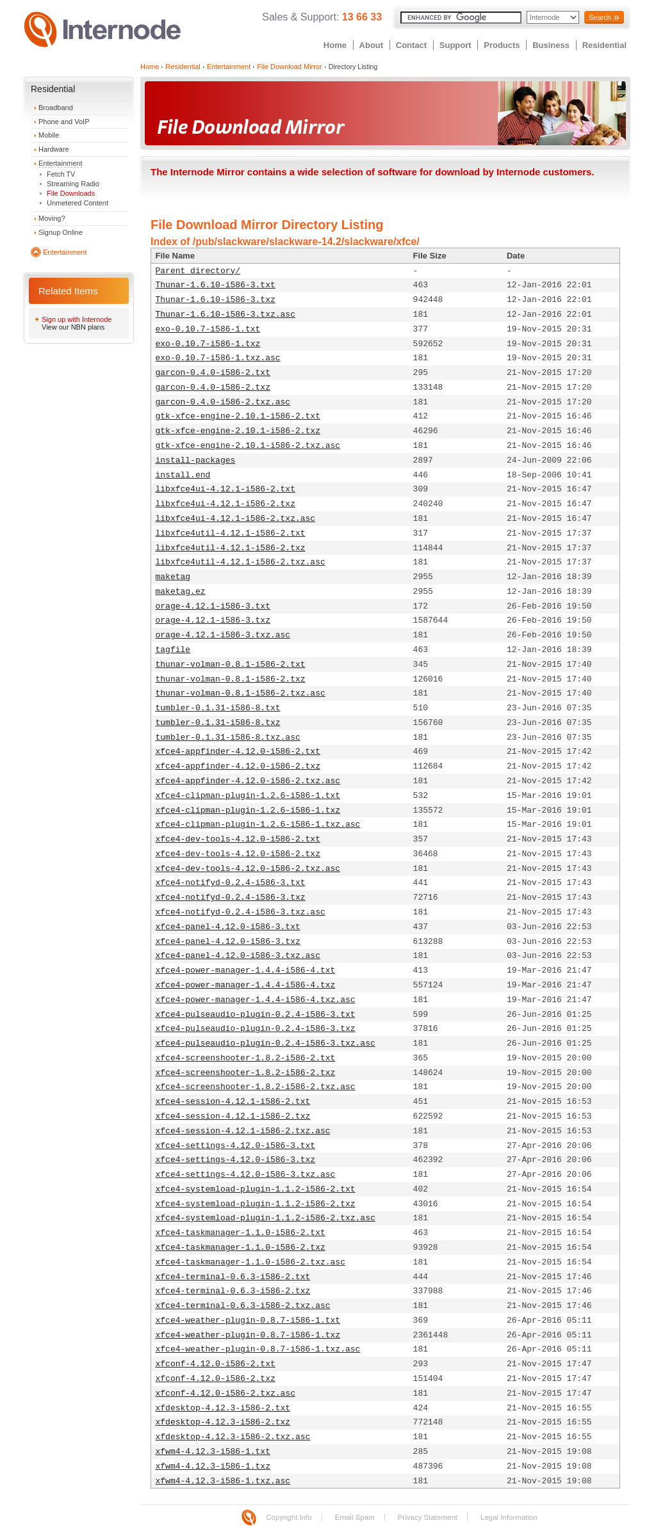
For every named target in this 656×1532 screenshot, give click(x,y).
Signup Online (60, 232)
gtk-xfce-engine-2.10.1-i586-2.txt (238, 416)
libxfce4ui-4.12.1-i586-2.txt (225, 489)
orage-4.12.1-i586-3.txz (213, 620)
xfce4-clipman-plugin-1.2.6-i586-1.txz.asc (258, 824)
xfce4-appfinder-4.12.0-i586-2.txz (238, 766)
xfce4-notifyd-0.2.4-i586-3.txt (231, 883)
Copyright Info (289, 1517)
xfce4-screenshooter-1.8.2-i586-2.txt (246, 1058)
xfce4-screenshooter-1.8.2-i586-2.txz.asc (256, 1087)
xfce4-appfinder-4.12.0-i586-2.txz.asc (248, 781)
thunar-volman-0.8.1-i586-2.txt (231, 664)
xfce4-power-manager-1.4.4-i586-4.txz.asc (256, 1000)
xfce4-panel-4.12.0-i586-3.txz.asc (238, 956)
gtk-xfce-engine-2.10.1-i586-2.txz (238, 431)
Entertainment (60, 163)
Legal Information (508, 1517)
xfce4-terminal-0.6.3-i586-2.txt (233, 1277)
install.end (183, 475)
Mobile (48, 135)
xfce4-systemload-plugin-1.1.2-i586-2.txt (256, 1189)
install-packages (196, 460)
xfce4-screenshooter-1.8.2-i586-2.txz (246, 1073)
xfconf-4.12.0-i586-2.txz (215, 1379)
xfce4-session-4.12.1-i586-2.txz (233, 1116)
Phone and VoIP (64, 121)
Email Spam (355, 1517)
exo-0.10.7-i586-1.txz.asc (218, 358)
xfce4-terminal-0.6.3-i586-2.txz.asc (243, 1306)
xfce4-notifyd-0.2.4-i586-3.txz (231, 897)
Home (335, 45)
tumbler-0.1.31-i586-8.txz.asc (228, 737)
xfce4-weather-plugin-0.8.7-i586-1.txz (248, 1335)
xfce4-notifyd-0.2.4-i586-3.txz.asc (240, 912)
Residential (604, 45)
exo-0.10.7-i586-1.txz (208, 344)
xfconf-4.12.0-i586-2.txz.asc (225, 1393)
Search (600, 17)
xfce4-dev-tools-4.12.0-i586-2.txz (238, 854)
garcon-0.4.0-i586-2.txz (213, 387)
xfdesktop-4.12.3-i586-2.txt (223, 1408)
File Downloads (71, 193)
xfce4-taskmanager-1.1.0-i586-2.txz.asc (250, 1262)
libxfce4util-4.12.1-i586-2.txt (231, 533)
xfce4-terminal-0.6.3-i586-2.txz (233, 1291)
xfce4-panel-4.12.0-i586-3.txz (228, 941)
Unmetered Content (77, 203)
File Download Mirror (289, 66)
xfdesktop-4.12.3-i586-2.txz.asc (233, 1437)
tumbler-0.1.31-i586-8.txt (218, 708)
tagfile (173, 650)
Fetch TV (61, 174)
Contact (411, 45)
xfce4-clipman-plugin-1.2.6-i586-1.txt (248, 796)
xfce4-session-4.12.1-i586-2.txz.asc (243, 1131)
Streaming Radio (73, 184)
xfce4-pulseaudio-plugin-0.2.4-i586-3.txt (256, 1014)
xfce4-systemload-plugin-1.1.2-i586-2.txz (256, 1204)
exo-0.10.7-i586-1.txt (208, 329)
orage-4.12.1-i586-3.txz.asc (223, 635)
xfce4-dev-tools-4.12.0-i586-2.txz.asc (248, 869)
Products (502, 45)
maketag (173, 577)
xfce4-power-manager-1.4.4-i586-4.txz (246, 985)
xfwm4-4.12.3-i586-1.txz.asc (223, 1481)
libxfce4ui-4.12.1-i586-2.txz (225, 504)
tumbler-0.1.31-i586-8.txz (218, 723)
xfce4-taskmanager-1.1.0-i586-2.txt (240, 1233)
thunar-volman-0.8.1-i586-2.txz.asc (240, 693)
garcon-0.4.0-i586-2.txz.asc (223, 402)
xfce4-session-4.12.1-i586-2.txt (233, 1101)
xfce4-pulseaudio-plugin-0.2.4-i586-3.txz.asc (265, 1043)
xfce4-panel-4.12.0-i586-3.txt (228, 927)
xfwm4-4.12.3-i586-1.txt (213, 1451)
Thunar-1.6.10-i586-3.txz (215, 300)
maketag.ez (181, 591)
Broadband (55, 107)
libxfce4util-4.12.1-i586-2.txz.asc (240, 562)
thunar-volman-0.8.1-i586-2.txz (231, 679)
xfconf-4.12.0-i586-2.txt (215, 1364)
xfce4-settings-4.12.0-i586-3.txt (236, 1146)
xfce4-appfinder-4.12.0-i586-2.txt (238, 751)
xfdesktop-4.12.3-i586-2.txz (223, 1422)
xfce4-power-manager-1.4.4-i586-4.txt (246, 970)
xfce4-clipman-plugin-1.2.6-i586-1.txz (248, 810)
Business (551, 45)
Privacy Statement (427, 1517)
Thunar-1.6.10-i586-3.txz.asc (225, 314)
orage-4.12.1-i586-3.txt (213, 606)
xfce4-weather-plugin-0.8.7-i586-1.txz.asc (258, 1349)
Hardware (53, 149)
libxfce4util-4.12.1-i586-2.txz (231, 548)
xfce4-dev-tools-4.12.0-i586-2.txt (238, 839)
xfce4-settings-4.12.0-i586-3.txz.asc (246, 1174)
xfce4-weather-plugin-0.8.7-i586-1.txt (248, 1320)
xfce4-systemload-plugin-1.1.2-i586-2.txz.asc (265, 1218)
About (371, 45)
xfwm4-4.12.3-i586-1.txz (213, 1466)
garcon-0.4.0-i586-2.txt (213, 373)
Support (455, 45)
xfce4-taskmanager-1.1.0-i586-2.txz (240, 1247)
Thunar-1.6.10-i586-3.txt (215, 285)
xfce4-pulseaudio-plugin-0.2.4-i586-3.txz (256, 1028)
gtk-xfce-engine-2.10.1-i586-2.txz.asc (248, 446)
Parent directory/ (198, 271)
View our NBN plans (73, 327)
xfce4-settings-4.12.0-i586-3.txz (236, 1160)
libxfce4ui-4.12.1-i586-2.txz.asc (236, 518)
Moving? (51, 218)
